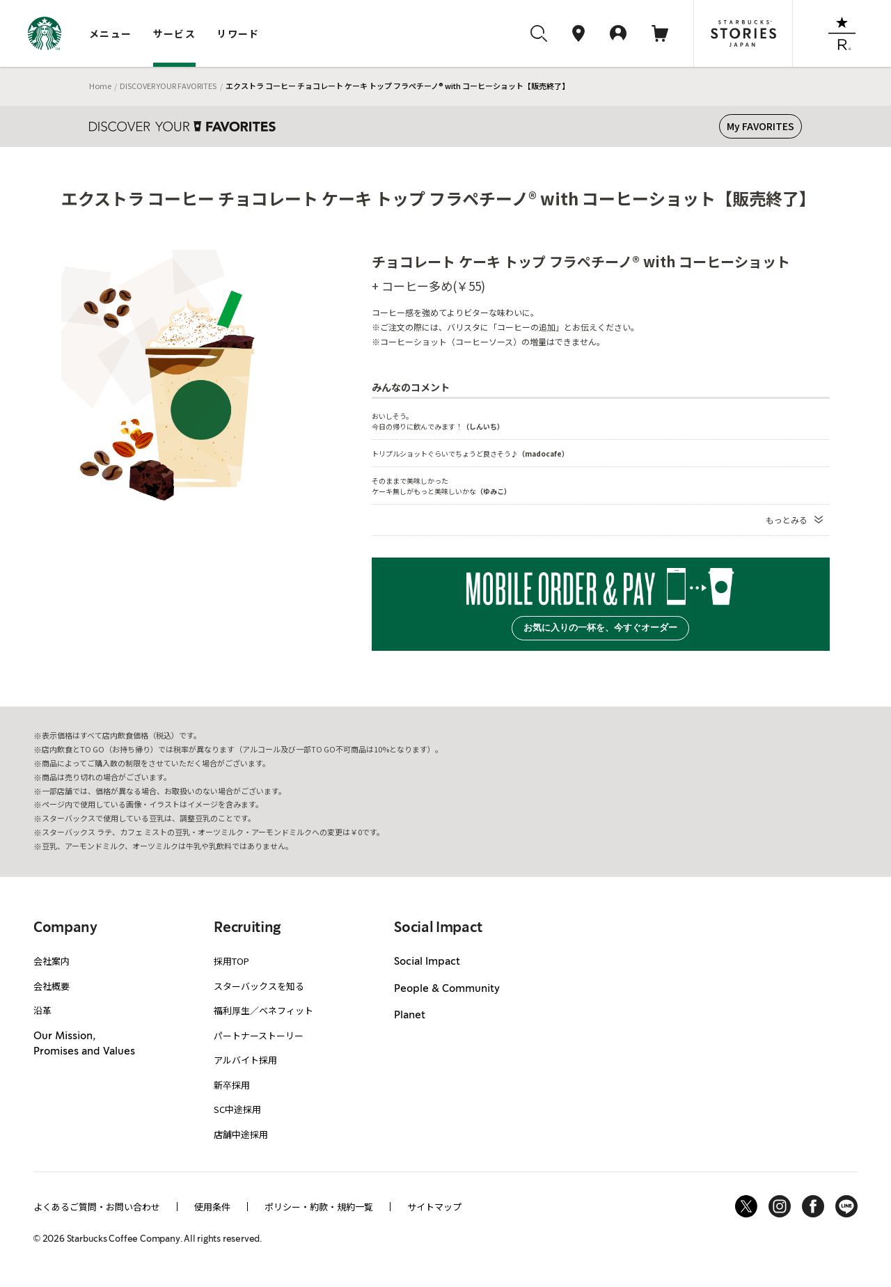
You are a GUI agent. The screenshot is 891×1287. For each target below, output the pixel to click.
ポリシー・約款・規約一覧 (319, 1206)
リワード (238, 33)
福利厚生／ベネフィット (263, 1010)
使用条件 (212, 1206)
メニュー (110, 33)
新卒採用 (232, 1084)
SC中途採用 (237, 1109)
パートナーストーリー (258, 1035)
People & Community (447, 989)
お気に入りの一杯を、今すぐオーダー (600, 627)
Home (100, 85)
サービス (174, 33)
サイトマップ (434, 1206)
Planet (409, 1015)
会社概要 (51, 986)
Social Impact (427, 962)
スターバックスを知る (259, 986)
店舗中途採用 (241, 1134)
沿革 (42, 1010)
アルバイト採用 (245, 1059)
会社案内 (51, 961)
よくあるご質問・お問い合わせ (96, 1206)
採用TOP (231, 961)
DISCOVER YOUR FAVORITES (168, 85)
